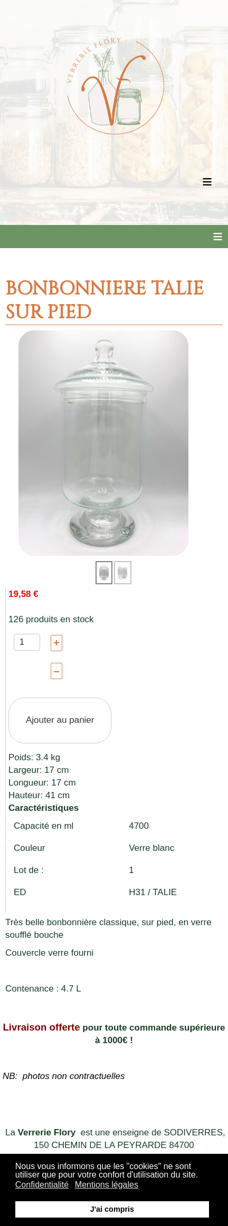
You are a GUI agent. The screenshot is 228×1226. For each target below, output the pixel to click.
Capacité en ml (43, 826)
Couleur (29, 848)
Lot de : (29, 870)
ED (20, 892)
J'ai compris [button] (112, 1209)
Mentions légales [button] (106, 1184)
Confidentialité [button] (42, 1184)
